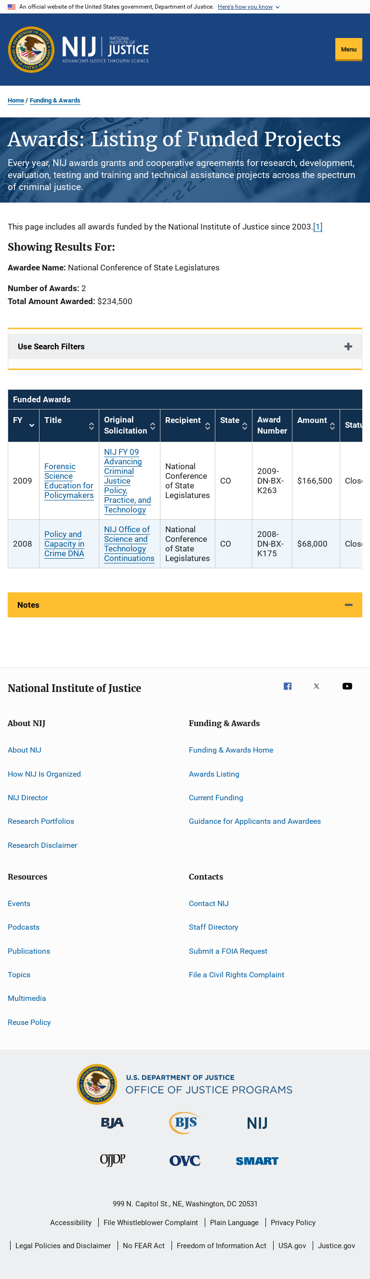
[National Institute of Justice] (257, 1130)
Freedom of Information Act (221, 1245)
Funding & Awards (55, 100)
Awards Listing (214, 773)
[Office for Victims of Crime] (185, 1168)
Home (16, 100)
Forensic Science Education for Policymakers (69, 480)
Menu (349, 49)
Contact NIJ (209, 903)
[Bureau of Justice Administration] (112, 1130)
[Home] (105, 50)
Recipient (183, 420)
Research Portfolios (41, 821)
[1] (318, 226)
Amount (312, 420)
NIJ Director (28, 797)
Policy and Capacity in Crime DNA (64, 543)
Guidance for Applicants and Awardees (255, 821)
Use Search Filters (51, 346)
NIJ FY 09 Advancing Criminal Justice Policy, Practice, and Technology (127, 480)
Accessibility (71, 1222)
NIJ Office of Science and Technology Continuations (129, 543)
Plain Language (234, 1222)
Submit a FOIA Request (228, 951)
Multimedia (27, 998)
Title (53, 420)
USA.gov (292, 1245)
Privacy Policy (293, 1222)
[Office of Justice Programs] (31, 49)
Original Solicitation (125, 425)
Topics (19, 974)
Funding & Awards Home (231, 750)
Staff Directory (213, 927)
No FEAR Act (144, 1245)
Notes (28, 605)
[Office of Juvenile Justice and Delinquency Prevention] (112, 1169)
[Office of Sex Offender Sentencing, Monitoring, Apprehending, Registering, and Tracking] (257, 1167)
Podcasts (24, 927)
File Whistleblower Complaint (151, 1222)
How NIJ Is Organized (44, 773)
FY (23, 425)
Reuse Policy (29, 1022)
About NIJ (24, 750)
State (229, 420)
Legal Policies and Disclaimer (63, 1245)
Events (19, 903)
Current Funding (216, 797)
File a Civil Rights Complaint (236, 974)
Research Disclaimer (42, 844)
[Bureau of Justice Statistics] (184, 1136)
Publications (29, 951)
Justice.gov (336, 1245)
